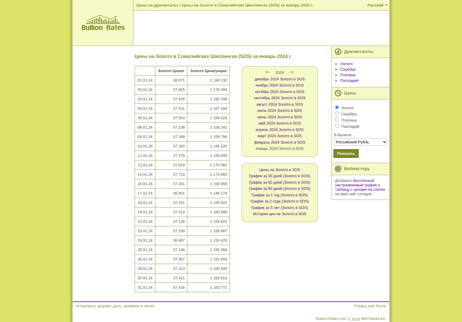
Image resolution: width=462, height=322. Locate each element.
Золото (346, 64)
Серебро (348, 69)
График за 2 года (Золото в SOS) (279, 201)
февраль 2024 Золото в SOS (279, 142)
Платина (348, 75)
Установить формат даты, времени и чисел (115, 306)
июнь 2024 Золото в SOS (280, 117)
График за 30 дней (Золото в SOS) (280, 176)
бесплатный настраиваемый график (356, 182)
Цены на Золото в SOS (279, 169)
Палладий (349, 80)
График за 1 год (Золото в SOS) (280, 195)
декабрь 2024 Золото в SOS (280, 79)
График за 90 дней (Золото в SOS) (280, 188)
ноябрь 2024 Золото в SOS (280, 85)
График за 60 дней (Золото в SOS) (280, 182)
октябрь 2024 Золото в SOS (279, 91)
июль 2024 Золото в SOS (280, 110)
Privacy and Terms (370, 306)
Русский (375, 5)
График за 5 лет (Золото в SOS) (279, 207)
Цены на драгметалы (157, 5)
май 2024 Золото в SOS (279, 123)
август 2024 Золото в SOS (279, 104)
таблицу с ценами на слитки (360, 189)
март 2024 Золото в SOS (280, 136)
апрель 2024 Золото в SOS (280, 129)
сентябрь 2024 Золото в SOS (280, 98)
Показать (346, 153)
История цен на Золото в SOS (279, 214)
